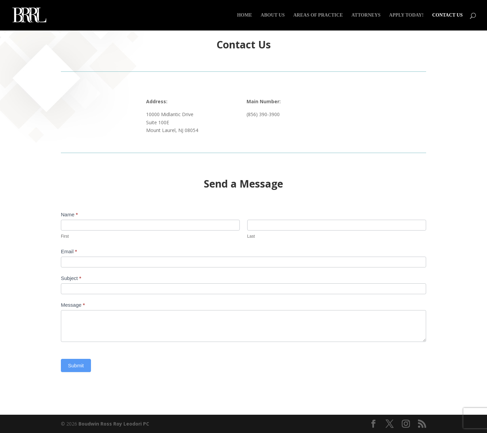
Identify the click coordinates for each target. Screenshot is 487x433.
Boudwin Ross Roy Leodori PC (113, 423)
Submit (76, 365)
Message (73, 305)
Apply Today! (406, 15)
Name (69, 214)
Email (69, 251)
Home (244, 15)
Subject (71, 278)
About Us (273, 15)
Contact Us (447, 15)
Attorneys (365, 15)
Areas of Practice (318, 15)
